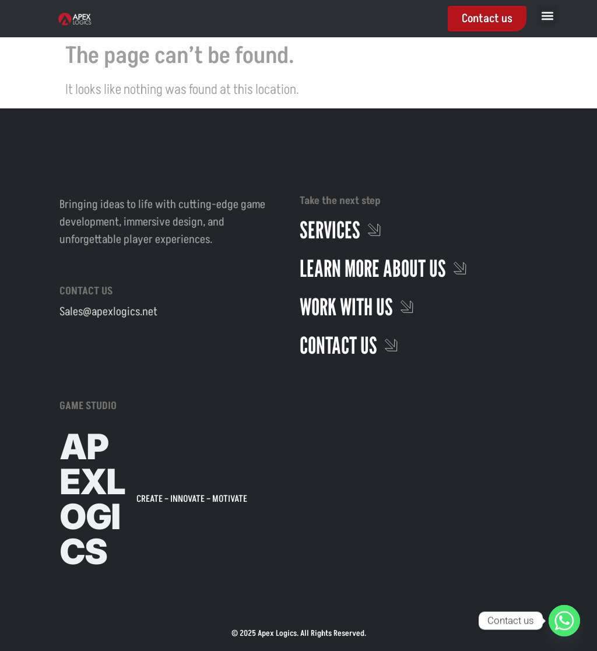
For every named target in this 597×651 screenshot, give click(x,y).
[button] (547, 15)
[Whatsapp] (564, 620)
